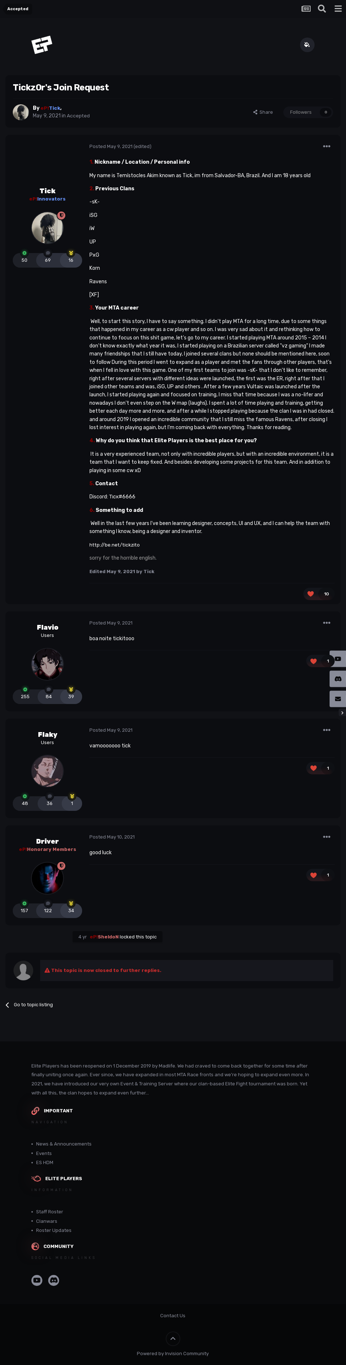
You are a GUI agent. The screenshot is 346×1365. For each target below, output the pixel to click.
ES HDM (44, 1162)
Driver (47, 841)
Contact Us (172, 1315)
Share (263, 112)
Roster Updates (54, 1230)
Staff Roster (49, 1211)
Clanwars (46, 1221)
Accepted (78, 116)
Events (44, 1153)
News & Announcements (64, 1144)
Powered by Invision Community (173, 1353)
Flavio (47, 627)
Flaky (47, 735)
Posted (110, 146)
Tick (47, 191)
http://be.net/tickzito (115, 545)
